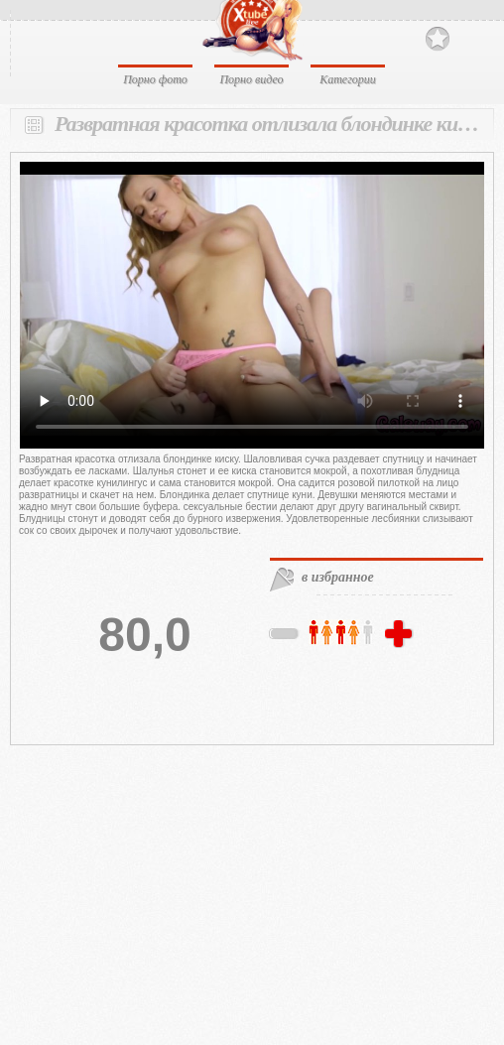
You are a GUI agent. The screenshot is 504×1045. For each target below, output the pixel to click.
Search (471, 37)
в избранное (338, 577)
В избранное (437, 39)
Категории (347, 79)
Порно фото (155, 79)
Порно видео (251, 79)
